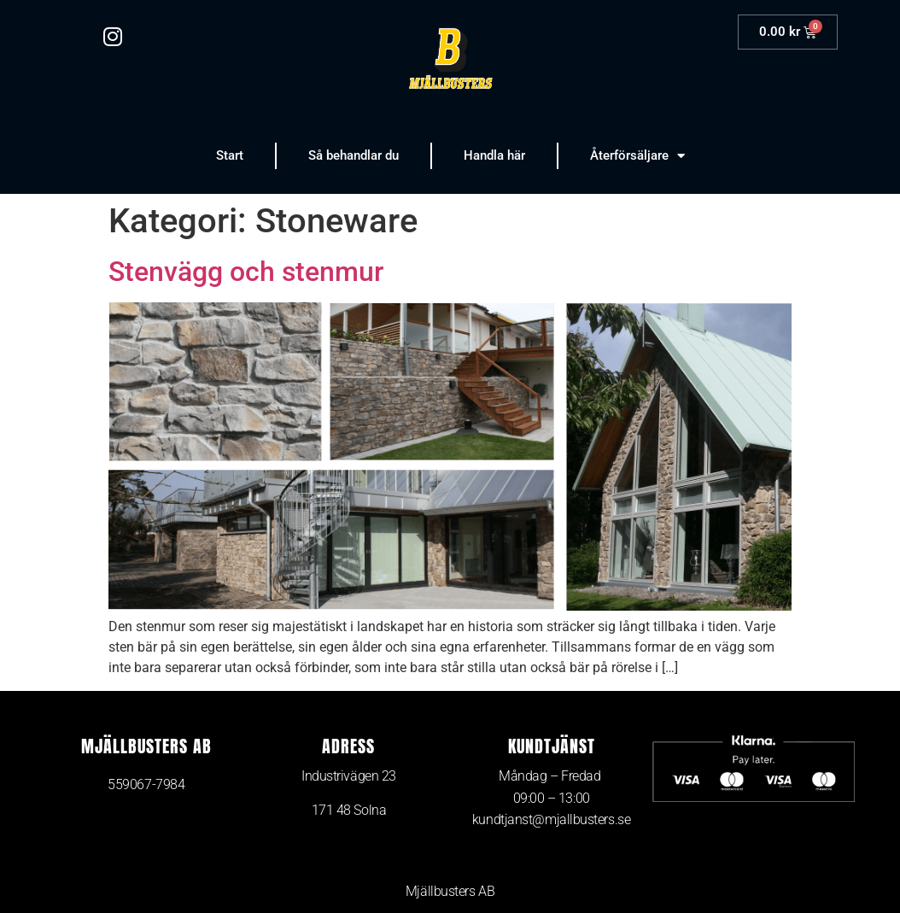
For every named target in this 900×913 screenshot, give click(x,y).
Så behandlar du (353, 155)
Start (229, 155)
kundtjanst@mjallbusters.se (551, 819)
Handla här (494, 155)
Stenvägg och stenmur (245, 271)
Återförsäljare (637, 156)
